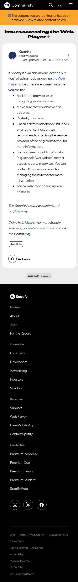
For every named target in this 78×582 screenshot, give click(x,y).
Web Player (18, 416)
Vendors (16, 388)
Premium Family (21, 471)
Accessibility (16, 554)
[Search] (51, 5)
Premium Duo (20, 462)
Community (18, 5)
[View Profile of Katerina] (25, 52)
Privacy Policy (17, 541)
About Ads (37, 547)
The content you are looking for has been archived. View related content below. (39, 17)
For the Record (20, 333)
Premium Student (23, 480)
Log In (61, 5)
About (14, 316)
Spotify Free (19, 488)
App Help (16, 244)
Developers (18, 362)
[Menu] (71, 5)
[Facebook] (42, 505)
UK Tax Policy (17, 567)
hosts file (23, 191)
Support (16, 408)
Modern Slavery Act (20, 561)
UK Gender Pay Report (22, 574)
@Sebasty (20, 211)
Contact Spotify (21, 434)
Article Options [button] (38, 276)
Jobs (13, 324)
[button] (69, 56)
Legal (13, 534)
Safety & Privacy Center (31, 534)
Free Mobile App (22, 425)
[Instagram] (15, 505)
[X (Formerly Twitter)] (28, 505)
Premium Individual (23, 454)
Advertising (18, 370)
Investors (17, 379)
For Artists (17, 353)
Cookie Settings (19, 547)
